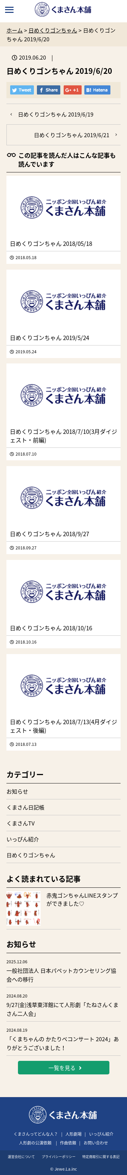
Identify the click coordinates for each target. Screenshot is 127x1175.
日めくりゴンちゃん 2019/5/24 (49, 337)
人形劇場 (73, 1134)
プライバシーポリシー (59, 1156)
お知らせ (17, 791)
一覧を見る (65, 1068)
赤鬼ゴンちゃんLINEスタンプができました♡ (82, 899)
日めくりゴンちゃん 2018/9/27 (49, 533)
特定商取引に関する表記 (101, 1156)
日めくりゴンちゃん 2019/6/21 (71, 135)
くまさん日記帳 (25, 807)
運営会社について (21, 1156)
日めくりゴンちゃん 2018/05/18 (51, 243)
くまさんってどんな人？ (36, 1134)
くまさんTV (20, 823)
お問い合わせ (96, 1143)
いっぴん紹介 (22, 839)
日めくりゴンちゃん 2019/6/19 (55, 114)
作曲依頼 (68, 1143)
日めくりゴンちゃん (30, 855)
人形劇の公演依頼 (35, 1143)
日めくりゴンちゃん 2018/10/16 (51, 628)
